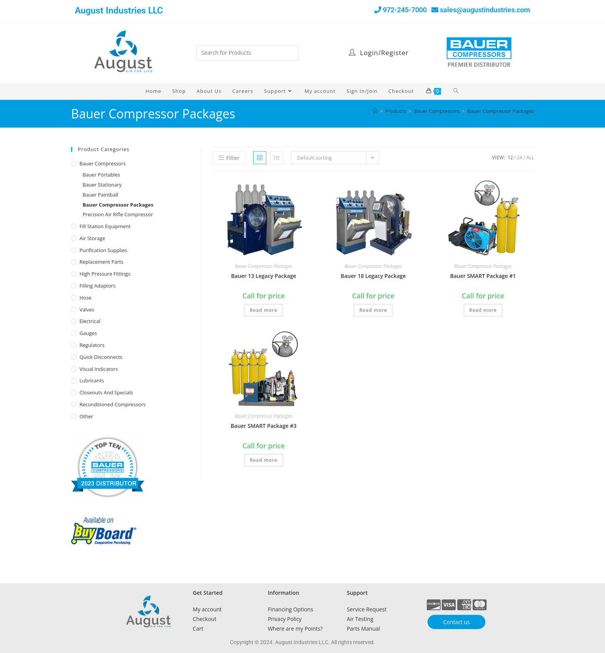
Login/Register (379, 52)
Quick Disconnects (100, 356)
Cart (198, 628)
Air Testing (360, 619)
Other (86, 416)
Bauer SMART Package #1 (483, 275)
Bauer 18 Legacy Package (373, 275)
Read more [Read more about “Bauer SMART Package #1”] (483, 310)
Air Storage (92, 238)
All (530, 157)
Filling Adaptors (97, 285)
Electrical (89, 321)
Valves (86, 309)
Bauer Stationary (102, 184)
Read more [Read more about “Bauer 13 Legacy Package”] (263, 310)
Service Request (367, 609)
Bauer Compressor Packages (500, 111)
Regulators (92, 345)
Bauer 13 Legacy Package (263, 275)
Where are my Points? (295, 628)
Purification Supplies (103, 250)
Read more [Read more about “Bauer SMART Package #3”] (263, 460)
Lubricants (91, 380)
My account (207, 609)
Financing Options (290, 609)
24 (519, 157)
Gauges (88, 333)
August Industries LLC (119, 10)
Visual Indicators (98, 368)
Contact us (456, 622)
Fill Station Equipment (104, 226)
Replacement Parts (101, 261)
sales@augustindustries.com (485, 10)
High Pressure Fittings (104, 273)
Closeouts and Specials (106, 392)
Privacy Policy (284, 619)
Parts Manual (363, 628)
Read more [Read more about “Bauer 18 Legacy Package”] (373, 310)
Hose (85, 297)
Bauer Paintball (100, 194)
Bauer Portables (101, 174)
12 (510, 157)
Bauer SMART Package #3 (264, 425)
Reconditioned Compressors (112, 404)
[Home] (375, 111)
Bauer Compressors (102, 163)
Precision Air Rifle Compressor (118, 214)
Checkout (204, 619)
